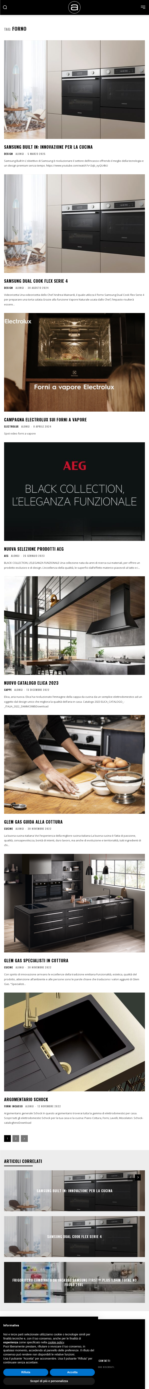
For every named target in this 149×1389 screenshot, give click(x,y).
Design (8, 154)
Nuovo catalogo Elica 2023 (31, 683)
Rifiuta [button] (25, 1372)
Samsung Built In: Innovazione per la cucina (48, 147)
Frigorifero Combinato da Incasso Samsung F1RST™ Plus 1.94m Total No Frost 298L (74, 1282)
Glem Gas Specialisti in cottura (36, 960)
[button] (5, 7)
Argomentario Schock (26, 1099)
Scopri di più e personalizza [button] (49, 1381)
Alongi (20, 153)
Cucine (8, 828)
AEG (6, 556)
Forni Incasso (13, 1106)
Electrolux (11, 426)
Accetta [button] (72, 1372)
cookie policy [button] (56, 1342)
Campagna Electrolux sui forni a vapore (45, 419)
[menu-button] (143, 7)
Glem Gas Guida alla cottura (33, 822)
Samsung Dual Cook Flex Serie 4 (36, 281)
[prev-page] (130, 1177)
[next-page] (24, 1138)
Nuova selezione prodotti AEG (34, 549)
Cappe (8, 690)
